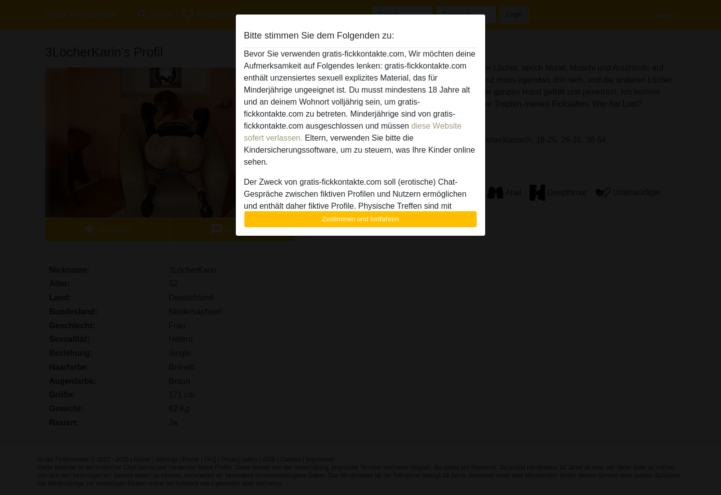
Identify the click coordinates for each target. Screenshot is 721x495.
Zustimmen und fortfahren (360, 219)
